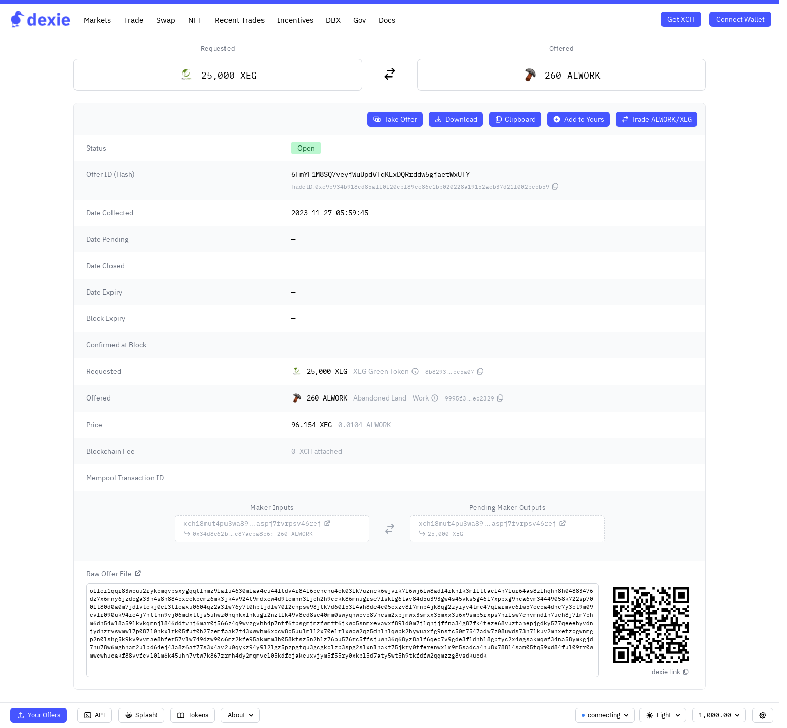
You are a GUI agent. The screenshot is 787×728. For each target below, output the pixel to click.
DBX (333, 20)
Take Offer (395, 119)
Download (455, 119)
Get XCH (681, 19)
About (241, 715)
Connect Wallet (740, 19)
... (257, 523)
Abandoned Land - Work (396, 398)
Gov (359, 20)
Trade (133, 20)
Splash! (141, 715)
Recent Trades (240, 20)
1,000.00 (720, 715)
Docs (387, 20)
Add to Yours (578, 119)
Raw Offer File (114, 573)
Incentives (295, 20)
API (94, 715)
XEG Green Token (386, 371)
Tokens (192, 715)
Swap (165, 20)
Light (664, 715)
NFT (195, 20)
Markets (97, 20)
